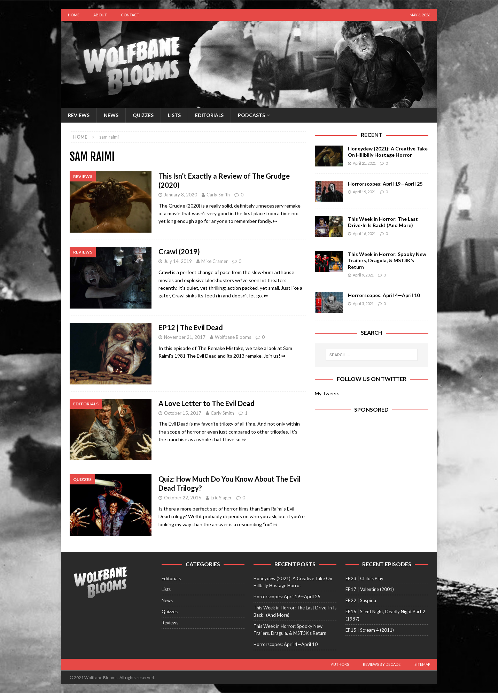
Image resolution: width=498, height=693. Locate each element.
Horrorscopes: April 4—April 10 (384, 295)
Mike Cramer (214, 261)
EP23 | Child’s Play (364, 578)
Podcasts (251, 115)
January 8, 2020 (180, 194)
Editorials (209, 115)
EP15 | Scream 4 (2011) (369, 630)
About (100, 15)
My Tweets (327, 393)
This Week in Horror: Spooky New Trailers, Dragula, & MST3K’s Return (387, 260)
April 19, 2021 (364, 191)
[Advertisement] (371, 480)
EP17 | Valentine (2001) (369, 589)
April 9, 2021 (363, 275)
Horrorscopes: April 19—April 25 (385, 184)
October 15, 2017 (182, 413)
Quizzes (143, 115)
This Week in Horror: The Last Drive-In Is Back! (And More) (383, 222)
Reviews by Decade (381, 664)
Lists (174, 115)
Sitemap (422, 664)
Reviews (79, 115)
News (111, 115)
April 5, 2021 (363, 303)
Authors (340, 664)
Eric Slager (221, 497)
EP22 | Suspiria (360, 600)
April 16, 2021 (364, 233)
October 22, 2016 (182, 497)
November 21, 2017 (184, 337)
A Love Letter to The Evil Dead (206, 403)
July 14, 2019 (178, 261)
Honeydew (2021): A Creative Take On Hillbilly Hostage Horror (388, 152)
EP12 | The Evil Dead (190, 327)
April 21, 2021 (364, 163)
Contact (130, 15)
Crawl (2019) (179, 251)
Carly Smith (218, 194)
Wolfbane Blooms (233, 337)
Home (73, 15)
